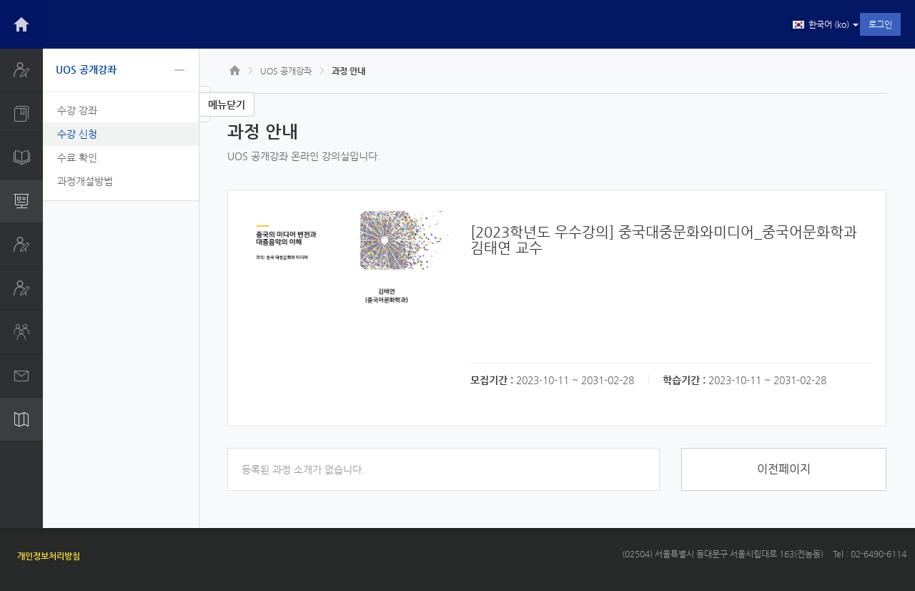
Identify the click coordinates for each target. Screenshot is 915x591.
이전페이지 (784, 469)
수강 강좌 (77, 110)
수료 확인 (77, 157)
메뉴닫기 (226, 104)
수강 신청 (77, 134)
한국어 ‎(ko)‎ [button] (826, 25)
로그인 (880, 24)
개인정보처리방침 (48, 556)
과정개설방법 (85, 181)
